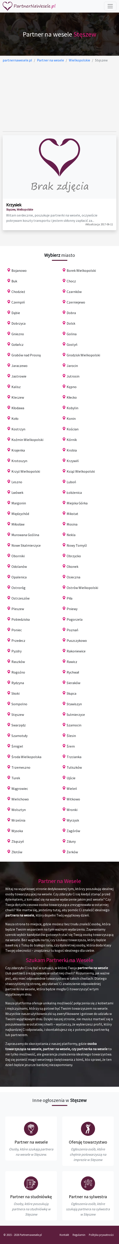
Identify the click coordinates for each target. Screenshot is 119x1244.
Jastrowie (18, 376)
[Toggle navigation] (110, 6)
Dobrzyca (18, 323)
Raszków (18, 661)
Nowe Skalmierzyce (26, 545)
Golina (72, 334)
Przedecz (18, 640)
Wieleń (72, 788)
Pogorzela (74, 619)
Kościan (73, 429)
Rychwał (73, 672)
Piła (69, 598)
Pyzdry (16, 651)
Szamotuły (19, 735)
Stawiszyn (74, 704)
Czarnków (74, 291)
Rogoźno (18, 672)
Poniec (16, 630)
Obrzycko (74, 556)
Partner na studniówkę (31, 1196)
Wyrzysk (73, 820)
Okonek (72, 566)
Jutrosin (73, 376)
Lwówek (17, 492)
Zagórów (73, 831)
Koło (14, 418)
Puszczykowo (77, 640)
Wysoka (17, 831)
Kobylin (72, 408)
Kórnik (72, 439)
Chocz (71, 281)
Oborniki (18, 556)
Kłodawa (17, 408)
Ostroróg (18, 587)
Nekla (71, 535)
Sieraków (73, 683)
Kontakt (64, 1235)
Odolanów (19, 566)
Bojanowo (19, 270)
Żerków (72, 852)
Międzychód (20, 513)
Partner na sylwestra (88, 1196)
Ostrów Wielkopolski (82, 587)
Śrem (71, 746)
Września (18, 820)
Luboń (71, 482)
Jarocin (72, 365)
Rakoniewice (76, 651)
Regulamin (79, 1235)
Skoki (15, 693)
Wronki (72, 809)
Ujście (71, 778)
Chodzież (18, 291)
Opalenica (19, 577)
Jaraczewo (19, 365)
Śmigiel (17, 746)
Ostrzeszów (20, 598)
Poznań (72, 630)
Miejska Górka (77, 503)
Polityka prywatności (101, 1235)
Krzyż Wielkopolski (25, 471)
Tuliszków (74, 767)
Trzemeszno (20, 767)
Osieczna (73, 577)
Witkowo (73, 799)
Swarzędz (18, 725)
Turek (15, 778)
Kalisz (16, 387)
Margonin (18, 503)
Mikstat (72, 513)
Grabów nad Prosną (26, 355)
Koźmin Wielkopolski (27, 439)
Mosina (72, 524)
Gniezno (17, 334)
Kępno (72, 387)
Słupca (71, 693)
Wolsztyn (18, 809)
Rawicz (72, 661)
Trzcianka (74, 757)
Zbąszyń (17, 841)
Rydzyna (17, 683)
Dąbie (15, 313)
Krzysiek (13, 204)
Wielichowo (20, 799)
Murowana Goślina (25, 535)
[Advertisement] (59, 97)
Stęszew (17, 714)
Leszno (16, 482)
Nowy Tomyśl (77, 545)
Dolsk (71, 323)
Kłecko (72, 397)
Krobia (72, 450)
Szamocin (74, 725)
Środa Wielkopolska (26, 757)
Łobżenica (74, 492)
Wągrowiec (19, 788)
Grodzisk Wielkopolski (83, 355)
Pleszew (17, 609)
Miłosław (17, 524)
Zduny (71, 841)
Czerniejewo (76, 302)
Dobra (71, 313)
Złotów (16, 852)
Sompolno (19, 704)
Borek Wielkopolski (81, 270)
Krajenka (18, 450)
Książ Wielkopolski (81, 471)
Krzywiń (73, 461)
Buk (14, 281)
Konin (71, 418)
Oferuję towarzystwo (88, 1142)
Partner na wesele (31, 1142)
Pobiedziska (20, 619)
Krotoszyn (19, 461)
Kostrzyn (18, 429)
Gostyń (72, 344)
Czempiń (18, 302)
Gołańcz (17, 344)
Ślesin (71, 735)
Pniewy (72, 609)
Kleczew (17, 397)
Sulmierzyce (76, 714)
